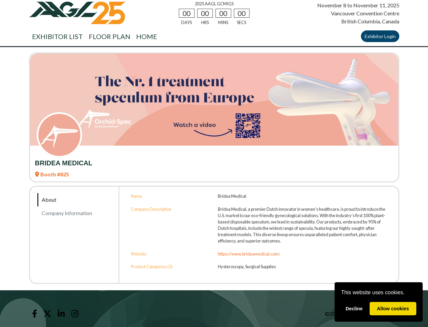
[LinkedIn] (61, 314)
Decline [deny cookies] (354, 308)
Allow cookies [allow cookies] (393, 308)
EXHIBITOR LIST (57, 36)
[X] (47, 314)
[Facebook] (34, 314)
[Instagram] (74, 314)
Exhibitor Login (380, 36)
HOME (146, 36)
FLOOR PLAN (109, 36)
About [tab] (49, 199)
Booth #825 (52, 174)
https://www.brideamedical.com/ (249, 254)
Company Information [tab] (67, 213)
